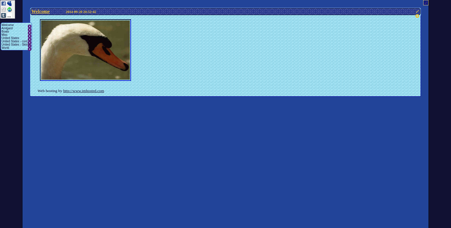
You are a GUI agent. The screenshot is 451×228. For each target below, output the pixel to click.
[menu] (16, 36)
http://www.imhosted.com (83, 91)
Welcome (40, 11)
